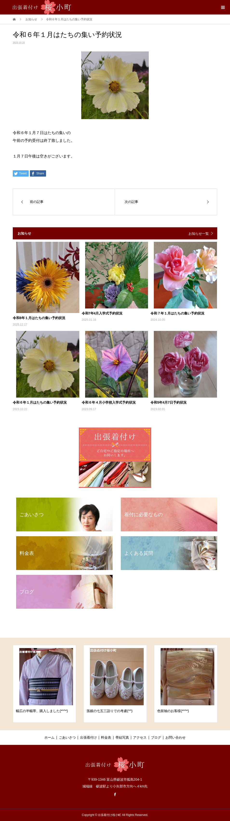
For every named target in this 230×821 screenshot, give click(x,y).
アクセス (140, 737)
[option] (44, 684)
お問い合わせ (175, 737)
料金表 (106, 737)
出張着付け (88, 737)
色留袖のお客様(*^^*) (173, 711)
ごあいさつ (67, 737)
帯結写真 (122, 737)
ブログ (156, 737)
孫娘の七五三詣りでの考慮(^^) (109, 711)
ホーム (49, 737)
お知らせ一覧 (199, 234)
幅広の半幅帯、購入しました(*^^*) (42, 711)
